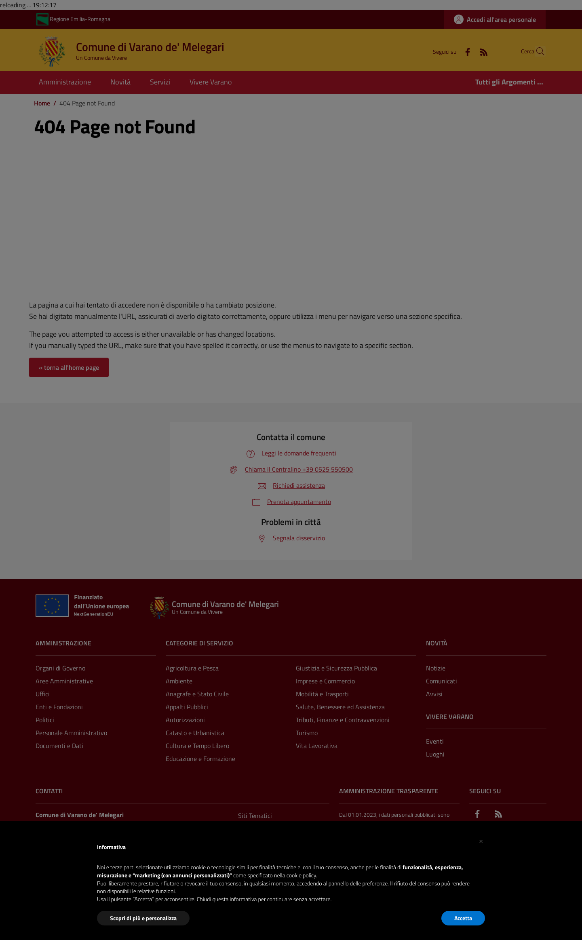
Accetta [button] (463, 918)
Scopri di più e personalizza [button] (143, 918)
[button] (480, 840)
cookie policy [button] (301, 875)
